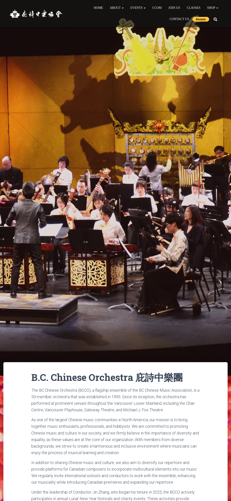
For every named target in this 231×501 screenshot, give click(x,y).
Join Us (174, 7)
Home (98, 7)
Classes (193, 7)
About (117, 7)
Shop (212, 7)
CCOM (157, 7)
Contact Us (179, 19)
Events (138, 7)
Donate (200, 19)
